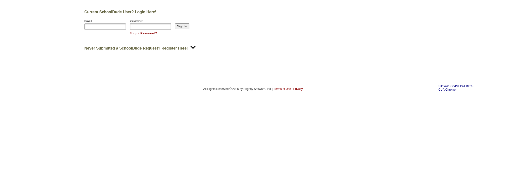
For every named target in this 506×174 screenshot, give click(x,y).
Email (88, 21)
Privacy (298, 89)
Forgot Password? (143, 33)
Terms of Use (282, 89)
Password (136, 21)
